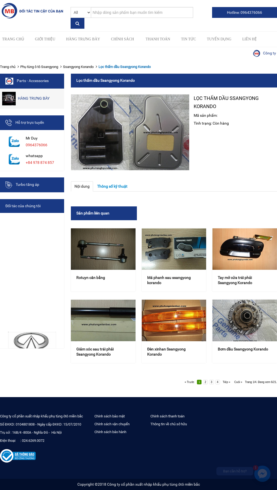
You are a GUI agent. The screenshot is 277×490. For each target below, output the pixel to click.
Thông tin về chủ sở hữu (168, 424)
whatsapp (34, 156)
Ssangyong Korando (78, 67)
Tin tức (188, 39)
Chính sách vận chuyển (112, 424)
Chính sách (122, 39)
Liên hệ (249, 39)
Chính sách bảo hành (110, 432)
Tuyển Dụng (219, 39)
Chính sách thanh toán (167, 416)
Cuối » (238, 382)
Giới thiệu (45, 39)
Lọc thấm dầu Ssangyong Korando (124, 67)
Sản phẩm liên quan (92, 213)
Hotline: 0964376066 (244, 12)
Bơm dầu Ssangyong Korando (243, 349)
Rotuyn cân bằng (90, 277)
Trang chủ (13, 39)
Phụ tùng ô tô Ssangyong (39, 67)
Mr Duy (32, 138)
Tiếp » (226, 382)
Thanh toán (158, 39)
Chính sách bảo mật (109, 416)
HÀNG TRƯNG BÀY (83, 39)
